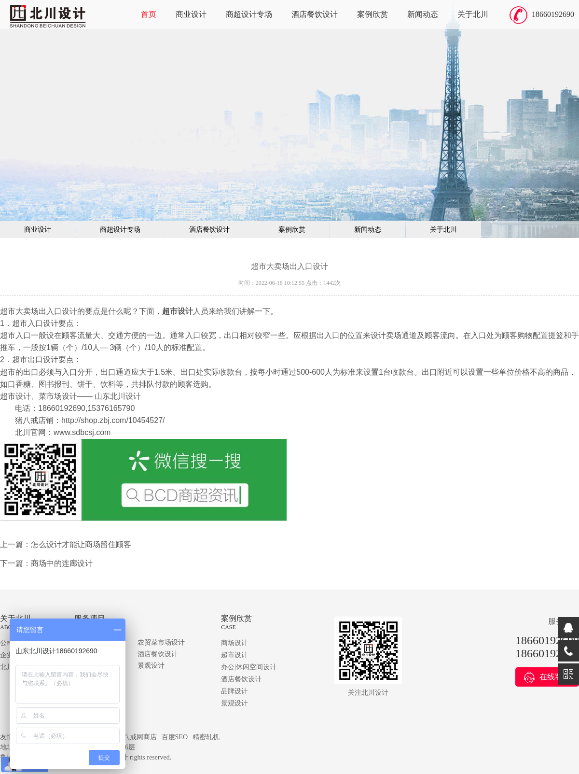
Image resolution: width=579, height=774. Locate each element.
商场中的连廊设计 (62, 563)
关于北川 (472, 14)
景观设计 (151, 665)
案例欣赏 (372, 14)
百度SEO (175, 737)
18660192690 (553, 14)
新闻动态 (422, 14)
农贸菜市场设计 (161, 642)
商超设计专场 (249, 14)
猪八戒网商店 (136, 737)
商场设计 (234, 643)
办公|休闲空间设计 (248, 667)
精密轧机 (206, 737)
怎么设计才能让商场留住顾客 (81, 544)
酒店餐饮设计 (314, 14)
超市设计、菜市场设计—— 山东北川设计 (70, 396)
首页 (148, 14)
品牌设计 (234, 691)
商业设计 (191, 14)
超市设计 (234, 655)
